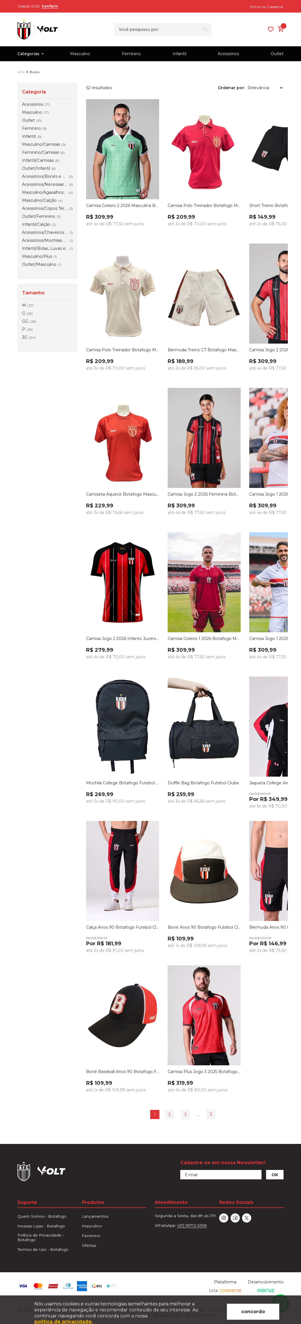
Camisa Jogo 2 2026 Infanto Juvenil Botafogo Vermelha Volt (122, 638)
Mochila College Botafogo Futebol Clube (122, 782)
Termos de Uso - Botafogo (42, 1249)
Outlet (277, 53)
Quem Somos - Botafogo (41, 1216)
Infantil (179, 53)
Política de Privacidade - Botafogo (40, 1237)
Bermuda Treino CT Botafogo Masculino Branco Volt (204, 349)
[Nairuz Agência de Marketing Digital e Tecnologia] (265, 1290)
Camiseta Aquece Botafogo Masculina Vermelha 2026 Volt (122, 494)
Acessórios (228, 53)
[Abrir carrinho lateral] (281, 29)
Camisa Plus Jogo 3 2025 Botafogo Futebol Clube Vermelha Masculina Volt (204, 1071)
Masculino (80, 53)
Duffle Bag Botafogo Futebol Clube (203, 782)
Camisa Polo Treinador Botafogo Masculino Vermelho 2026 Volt (204, 205)
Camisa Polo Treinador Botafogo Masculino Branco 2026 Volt (122, 349)
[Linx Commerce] (225, 1290)
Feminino (131, 53)
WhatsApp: (181, 1225)
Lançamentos (95, 1216)
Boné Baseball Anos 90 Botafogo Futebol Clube (122, 1071)
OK (275, 1174)
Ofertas (89, 1245)
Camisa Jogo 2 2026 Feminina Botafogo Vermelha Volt (204, 494)
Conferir (49, 6)
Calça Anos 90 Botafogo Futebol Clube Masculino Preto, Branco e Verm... (122, 927)
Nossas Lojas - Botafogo (41, 1226)
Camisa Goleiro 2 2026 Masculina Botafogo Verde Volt (122, 205)
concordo (253, 1311)
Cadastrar (275, 7)
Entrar (255, 7)
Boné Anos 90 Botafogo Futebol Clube (204, 927)
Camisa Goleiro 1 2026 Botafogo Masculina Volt (204, 638)
